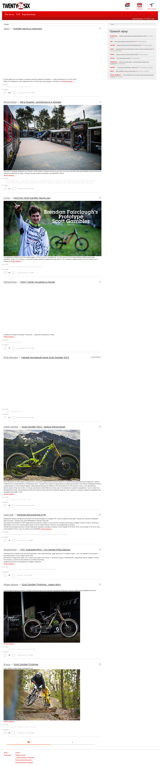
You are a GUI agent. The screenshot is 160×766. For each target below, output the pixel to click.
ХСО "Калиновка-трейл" (123, 58)
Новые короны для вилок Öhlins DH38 (127, 54)
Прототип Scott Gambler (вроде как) (31, 198)
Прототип (10, 267)
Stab (40, 181)
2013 (12, 411)
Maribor (39, 267)
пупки (29, 87)
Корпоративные (29, 14)
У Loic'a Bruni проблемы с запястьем (127, 67)
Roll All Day (122, 63)
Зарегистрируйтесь (137, 18)
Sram (57, 181)
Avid (74, 181)
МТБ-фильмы (11, 357)
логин (152, 18)
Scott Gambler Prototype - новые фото (41, 584)
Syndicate (58, 183)
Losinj (22, 181)
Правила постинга (20, 755)
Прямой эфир (119, 31)
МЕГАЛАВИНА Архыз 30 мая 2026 (125, 71)
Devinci (38, 183)
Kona (36, 181)
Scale (39, 534)
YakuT (7, 28)
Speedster (64, 534)
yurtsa (112, 49)
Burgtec (64, 183)
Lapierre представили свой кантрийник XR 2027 (132, 36)
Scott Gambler (11, 499)
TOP (18, 14)
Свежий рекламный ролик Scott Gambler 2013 (45, 357)
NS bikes (33, 183)
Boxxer (45, 181)
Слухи (7, 198)
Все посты (9, 14)
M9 (55, 569)
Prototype (20, 649)
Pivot (87, 183)
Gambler (9, 87)
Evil (14, 569)
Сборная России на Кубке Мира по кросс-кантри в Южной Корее (134, 49)
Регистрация (7, 755)
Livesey (112, 58)
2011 (25, 534)
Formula (87, 181)
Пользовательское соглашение (24, 762)
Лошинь (16, 181)
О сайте (17, 752)
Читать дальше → (68, 81)
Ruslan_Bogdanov (115, 75)
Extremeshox (11, 183)
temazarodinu (136, 58)
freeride (19, 342)
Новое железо (11, 426)
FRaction (120, 76)
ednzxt (112, 71)
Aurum (43, 569)
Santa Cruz (50, 183)
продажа (20, 534)
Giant (69, 183)
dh (21, 411)
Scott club (8, 514)
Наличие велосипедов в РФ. (31, 514)
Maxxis (44, 183)
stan (111, 41)
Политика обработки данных (23, 760)
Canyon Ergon (80, 183)
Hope (81, 181)
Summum (27, 569)
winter (14, 342)
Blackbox (69, 181)
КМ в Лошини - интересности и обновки (40, 102)
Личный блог (10, 282)
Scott (26, 181)
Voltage (34, 534)
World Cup (10, 181)
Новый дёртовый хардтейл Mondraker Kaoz (129, 45)
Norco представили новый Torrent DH (125, 41)
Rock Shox (51, 181)
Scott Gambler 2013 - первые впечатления (43, 426)
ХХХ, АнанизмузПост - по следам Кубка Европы (45, 549)
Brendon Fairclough (30, 649)
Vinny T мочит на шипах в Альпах (37, 282)
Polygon (18, 183)
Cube (91, 183)
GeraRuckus (113, 36)
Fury (39, 569)
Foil (59, 534)
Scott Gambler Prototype (26, 664)
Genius (49, 534)
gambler (9, 342)
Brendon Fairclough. (30, 727)
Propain (92, 181)
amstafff (112, 45)
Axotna (112, 54)
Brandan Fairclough (30, 267)
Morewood (49, 569)
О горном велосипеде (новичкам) (24, 757)
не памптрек (22, 87)
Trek (78, 181)
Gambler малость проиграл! (27, 28)
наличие (13, 534)
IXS (11, 569)
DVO (73, 183)
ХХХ (8, 569)
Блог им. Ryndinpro (116, 50)
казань (15, 87)
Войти (6, 752)
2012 (29, 534)
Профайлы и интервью (146, 67)
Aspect (43, 534)
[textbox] (54, 24)
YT (61, 181)
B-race (7, 664)
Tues (64, 181)
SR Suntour (25, 183)
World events (10, 102)
